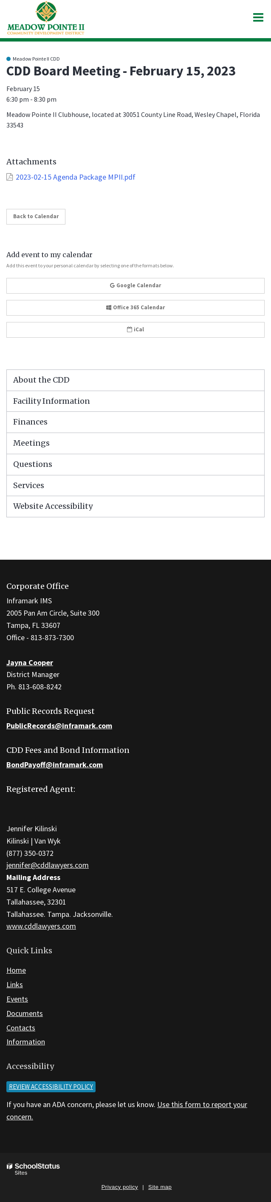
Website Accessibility (53, 506)
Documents (24, 1013)
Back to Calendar (36, 216)
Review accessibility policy (51, 1087)
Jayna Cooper (29, 662)
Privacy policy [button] (120, 1187)
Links (14, 984)
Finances (30, 422)
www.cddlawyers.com (41, 926)
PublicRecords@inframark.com (59, 725)
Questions (32, 464)
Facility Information (51, 401)
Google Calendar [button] (135, 285)
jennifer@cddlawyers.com (47, 865)
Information (25, 1042)
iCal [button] (135, 329)
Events (17, 999)
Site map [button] (160, 1187)
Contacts (20, 1028)
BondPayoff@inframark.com (54, 764)
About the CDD (41, 380)
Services (28, 485)
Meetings (31, 443)
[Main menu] (258, 17)
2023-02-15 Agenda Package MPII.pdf (76, 177)
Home (16, 970)
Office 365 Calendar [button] (135, 307)
